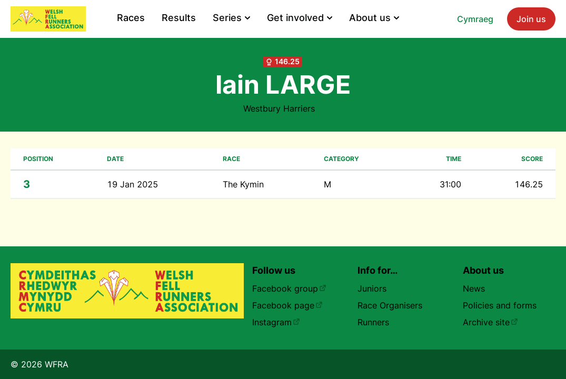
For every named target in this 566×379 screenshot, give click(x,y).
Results (179, 17)
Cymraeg (475, 19)
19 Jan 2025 (132, 184)
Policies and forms (500, 305)
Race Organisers (390, 305)
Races (131, 17)
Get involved (299, 17)
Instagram (276, 322)
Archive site (490, 322)
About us (374, 17)
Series (231, 17)
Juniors (372, 288)
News (474, 288)
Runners (373, 322)
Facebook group (289, 288)
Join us (531, 19)
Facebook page (287, 305)
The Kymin (243, 184)
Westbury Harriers (279, 108)
